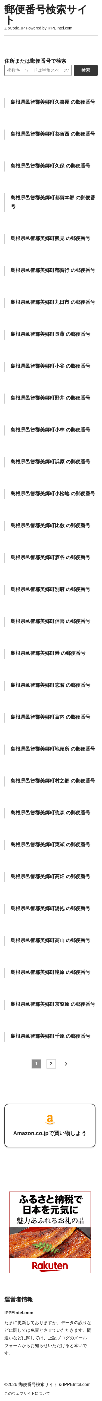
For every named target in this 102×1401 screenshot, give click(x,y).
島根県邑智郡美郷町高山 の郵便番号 (50, 940)
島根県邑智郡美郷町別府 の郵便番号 (50, 589)
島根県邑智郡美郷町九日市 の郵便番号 (53, 302)
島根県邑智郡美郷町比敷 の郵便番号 (50, 525)
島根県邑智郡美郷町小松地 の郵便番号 (53, 493)
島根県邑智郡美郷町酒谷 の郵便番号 (50, 557)
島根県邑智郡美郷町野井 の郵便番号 (50, 398)
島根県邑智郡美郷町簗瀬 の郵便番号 (50, 844)
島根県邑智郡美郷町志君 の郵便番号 (50, 685)
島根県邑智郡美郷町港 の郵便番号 (48, 653)
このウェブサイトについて (27, 1393)
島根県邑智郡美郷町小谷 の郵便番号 (50, 366)
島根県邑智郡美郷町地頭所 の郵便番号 (53, 749)
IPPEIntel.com (18, 1312)
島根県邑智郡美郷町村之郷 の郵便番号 (53, 781)
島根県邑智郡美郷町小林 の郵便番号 (50, 430)
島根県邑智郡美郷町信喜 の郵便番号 (50, 621)
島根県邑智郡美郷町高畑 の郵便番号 (50, 876)
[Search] (38, 70)
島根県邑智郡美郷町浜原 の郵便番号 (50, 461)
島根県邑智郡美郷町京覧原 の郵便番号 (53, 1004)
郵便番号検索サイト (46, 15)
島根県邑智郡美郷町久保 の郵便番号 (50, 166)
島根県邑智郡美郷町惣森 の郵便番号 (50, 812)
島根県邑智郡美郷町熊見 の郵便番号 (50, 238)
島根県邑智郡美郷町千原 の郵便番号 (50, 1036)
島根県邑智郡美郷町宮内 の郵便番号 (50, 717)
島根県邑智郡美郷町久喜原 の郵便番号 (53, 102)
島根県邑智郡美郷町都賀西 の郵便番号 (53, 134)
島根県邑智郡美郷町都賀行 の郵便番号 (53, 270)
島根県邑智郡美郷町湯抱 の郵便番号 (50, 908)
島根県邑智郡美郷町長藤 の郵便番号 (50, 334)
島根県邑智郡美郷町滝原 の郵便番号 (50, 972)
